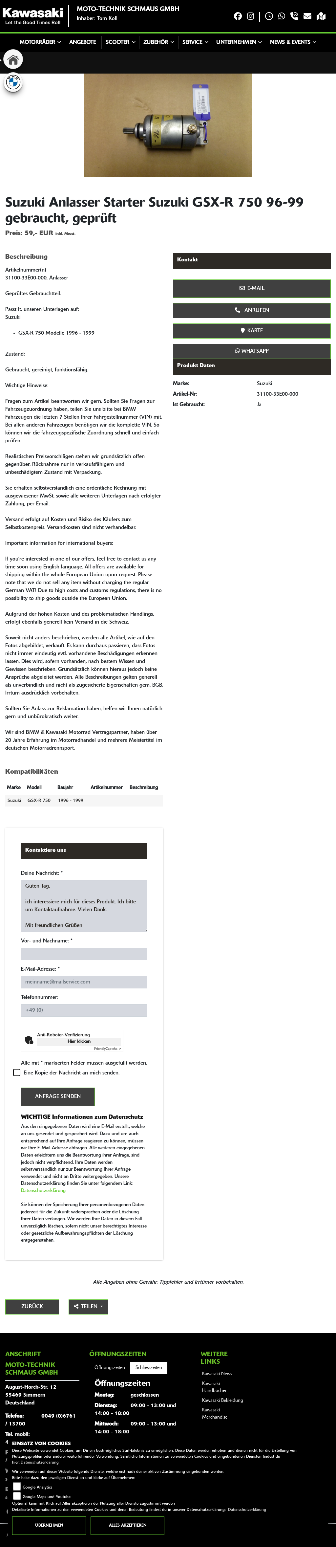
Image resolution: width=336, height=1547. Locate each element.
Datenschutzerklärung (43, 1190)
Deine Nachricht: (42, 873)
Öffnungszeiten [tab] (109, 1367)
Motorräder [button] (37, 42)
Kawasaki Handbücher (214, 1387)
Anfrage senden (58, 1096)
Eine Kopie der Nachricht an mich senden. (71, 1073)
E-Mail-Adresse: (40, 969)
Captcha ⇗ (107, 1049)
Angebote (82, 42)
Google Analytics (37, 1488)
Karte (252, 331)
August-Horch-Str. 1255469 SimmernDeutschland (30, 1395)
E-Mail (252, 288)
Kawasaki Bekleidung (222, 1400)
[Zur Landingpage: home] (13, 59)
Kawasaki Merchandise (214, 1414)
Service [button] (192, 42)
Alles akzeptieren (127, 1526)
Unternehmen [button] (236, 42)
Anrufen (252, 310)
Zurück (32, 1307)
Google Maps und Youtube (47, 1497)
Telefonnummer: (39, 997)
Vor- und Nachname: (47, 941)
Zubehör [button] (155, 42)
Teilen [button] (86, 1307)
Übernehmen (49, 1526)
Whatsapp (252, 351)
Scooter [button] (117, 42)
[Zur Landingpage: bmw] (13, 82)
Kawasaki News (217, 1374)
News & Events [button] (290, 42)
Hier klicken (79, 1041)
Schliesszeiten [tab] (149, 1367)
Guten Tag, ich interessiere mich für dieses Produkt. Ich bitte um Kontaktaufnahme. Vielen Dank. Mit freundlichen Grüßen (84, 906)
